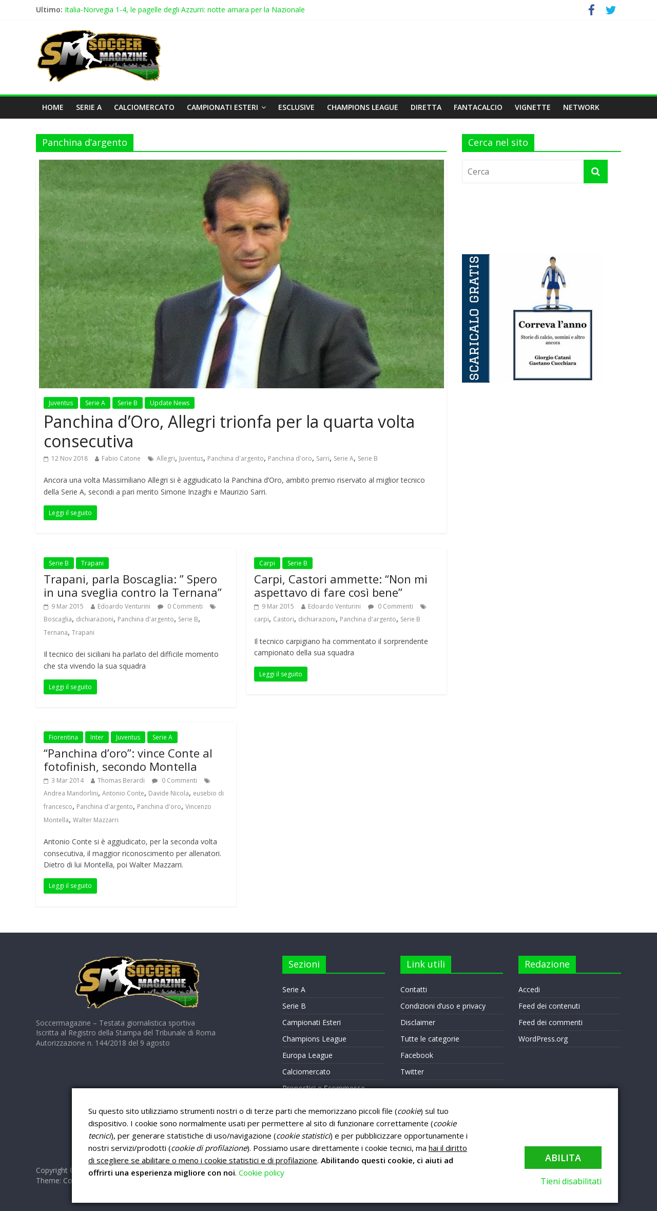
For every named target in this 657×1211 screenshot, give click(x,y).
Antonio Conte (123, 793)
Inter (97, 737)
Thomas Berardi (121, 780)
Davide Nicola (168, 793)
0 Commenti (180, 606)
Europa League (307, 1055)
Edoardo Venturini (124, 606)
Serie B (128, 403)
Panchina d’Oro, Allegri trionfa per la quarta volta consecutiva (229, 431)
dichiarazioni (94, 619)
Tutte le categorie (429, 1039)
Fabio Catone (121, 458)
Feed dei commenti (550, 1022)
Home (53, 107)
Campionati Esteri (222, 107)
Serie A (89, 107)
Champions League (362, 107)
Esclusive (296, 107)
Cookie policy (261, 1172)
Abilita (563, 1157)
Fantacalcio (478, 107)
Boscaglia (58, 619)
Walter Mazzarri (96, 820)
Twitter (412, 1071)
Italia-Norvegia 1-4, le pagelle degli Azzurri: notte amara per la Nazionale (185, 9)
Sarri (323, 458)
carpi (261, 619)
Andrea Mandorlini (71, 793)
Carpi (267, 563)
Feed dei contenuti (549, 1006)
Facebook (416, 1055)
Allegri (166, 458)
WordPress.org (543, 1039)
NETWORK (581, 107)
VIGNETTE (533, 107)
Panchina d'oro (290, 458)
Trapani (92, 563)
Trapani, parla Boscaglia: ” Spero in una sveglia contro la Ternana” (133, 585)
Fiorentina (63, 737)
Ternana (56, 632)
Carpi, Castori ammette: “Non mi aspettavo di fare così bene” (341, 585)
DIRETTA (426, 107)
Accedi (529, 989)
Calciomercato (144, 107)
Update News (169, 403)
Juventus (61, 403)
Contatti (413, 989)
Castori (283, 619)
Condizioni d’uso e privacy (443, 1006)
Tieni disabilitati (571, 1181)
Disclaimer (417, 1022)
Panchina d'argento (235, 458)
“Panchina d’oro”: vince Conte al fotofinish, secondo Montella (128, 759)
